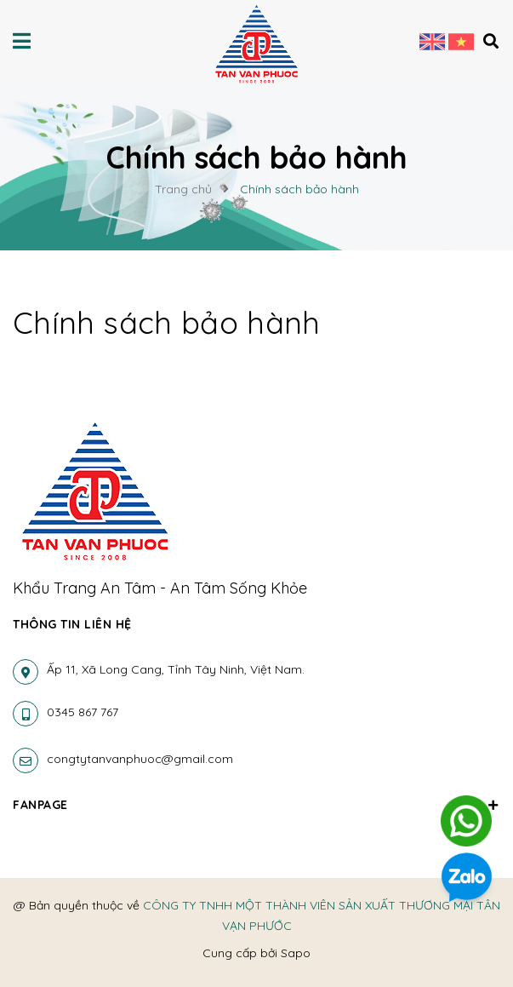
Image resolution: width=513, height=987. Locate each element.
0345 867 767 (82, 712)
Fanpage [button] (256, 804)
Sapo (296, 953)
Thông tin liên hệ (72, 624)
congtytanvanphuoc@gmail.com (140, 758)
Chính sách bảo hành (167, 322)
